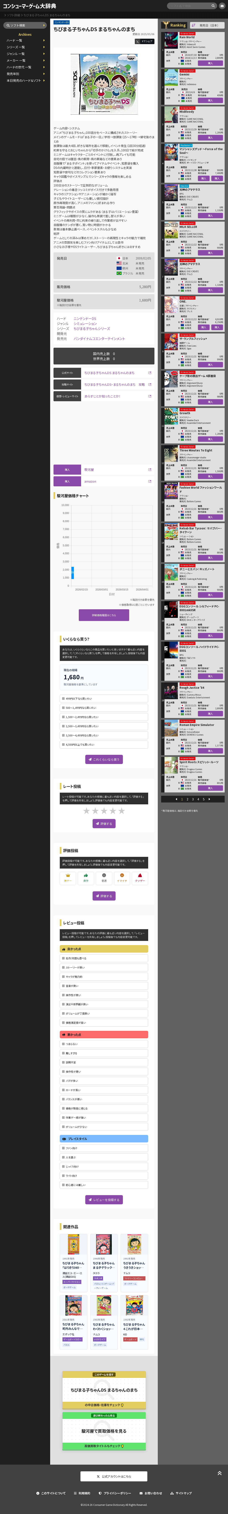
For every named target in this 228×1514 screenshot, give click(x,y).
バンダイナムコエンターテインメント (99, 338)
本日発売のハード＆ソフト (24, 80)
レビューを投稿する (104, 1200)
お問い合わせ (151, 1493)
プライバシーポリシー (115, 1493)
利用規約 (82, 1493)
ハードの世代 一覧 (19, 67)
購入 (210, 63)
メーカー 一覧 (16, 60)
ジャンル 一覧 (16, 53)
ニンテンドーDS (85, 318)
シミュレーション (85, 323)
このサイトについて (51, 1493)
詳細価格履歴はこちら (104, 615)
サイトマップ (181, 1493)
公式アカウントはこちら (114, 1476)
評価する (104, 824)
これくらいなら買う (104, 759)
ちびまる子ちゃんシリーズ (92, 328)
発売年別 (13, 74)
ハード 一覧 (14, 40)
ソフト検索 (16, 25)
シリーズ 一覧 (16, 47)
